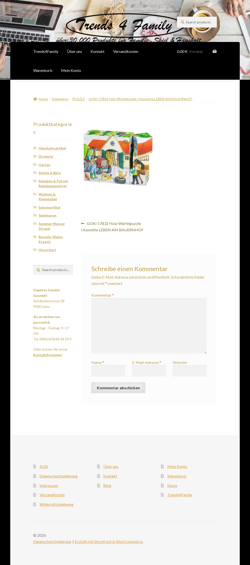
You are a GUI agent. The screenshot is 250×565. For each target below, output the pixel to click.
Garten (44, 165)
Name (97, 362)
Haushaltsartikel (52, 148)
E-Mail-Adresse (146, 362)
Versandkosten (125, 51)
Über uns (74, 51)
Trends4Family (45, 51)
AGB (44, 466)
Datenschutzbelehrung (59, 476)
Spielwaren (60, 99)
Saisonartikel (49, 207)
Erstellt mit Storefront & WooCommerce (109, 541)
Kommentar (102, 295)
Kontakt (97, 51)
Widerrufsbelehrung (56, 504)
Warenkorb (42, 70)
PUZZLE (78, 99)
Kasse (172, 485)
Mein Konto (71, 70)
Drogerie (46, 156)
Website (180, 362)
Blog (107, 485)
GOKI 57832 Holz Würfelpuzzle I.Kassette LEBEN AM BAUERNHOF (140, 99)
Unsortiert (47, 250)
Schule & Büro (50, 173)
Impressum (49, 485)
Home (43, 99)
